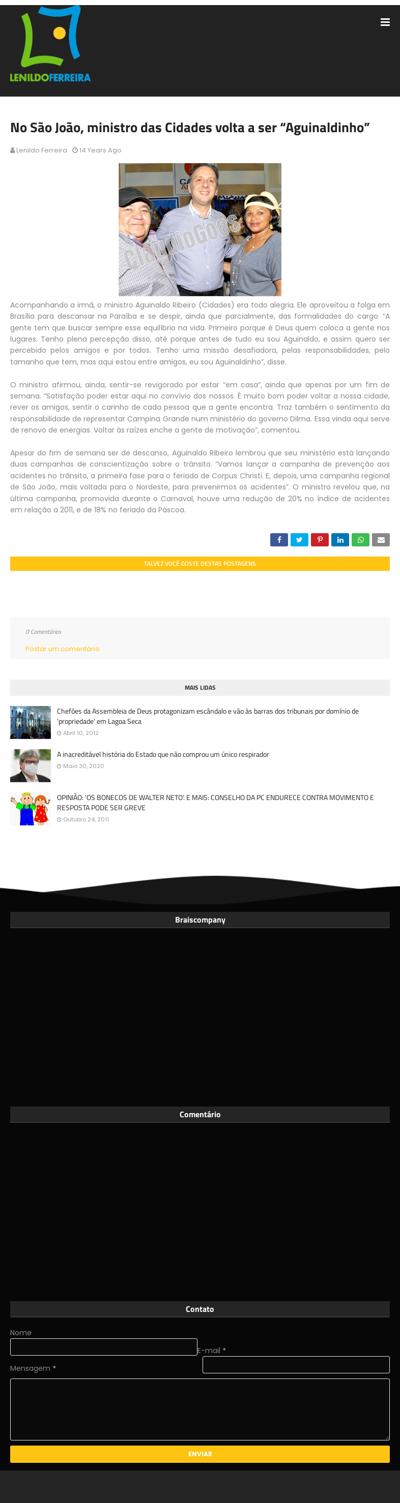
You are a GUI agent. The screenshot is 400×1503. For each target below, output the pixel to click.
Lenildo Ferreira (41, 150)
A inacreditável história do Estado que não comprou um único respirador (163, 754)
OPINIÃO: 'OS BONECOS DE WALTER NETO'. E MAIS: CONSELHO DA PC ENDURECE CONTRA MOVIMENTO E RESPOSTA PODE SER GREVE (215, 802)
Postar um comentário (62, 649)
